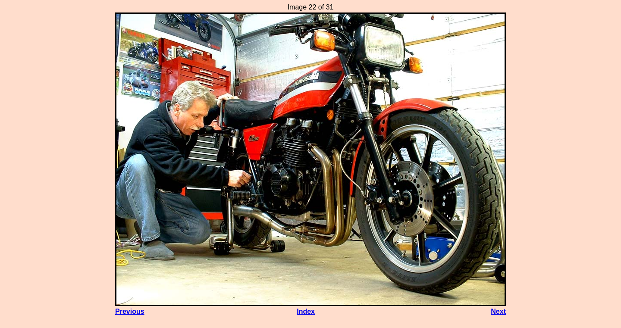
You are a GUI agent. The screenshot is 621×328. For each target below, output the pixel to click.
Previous (129, 311)
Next (498, 311)
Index (306, 311)
